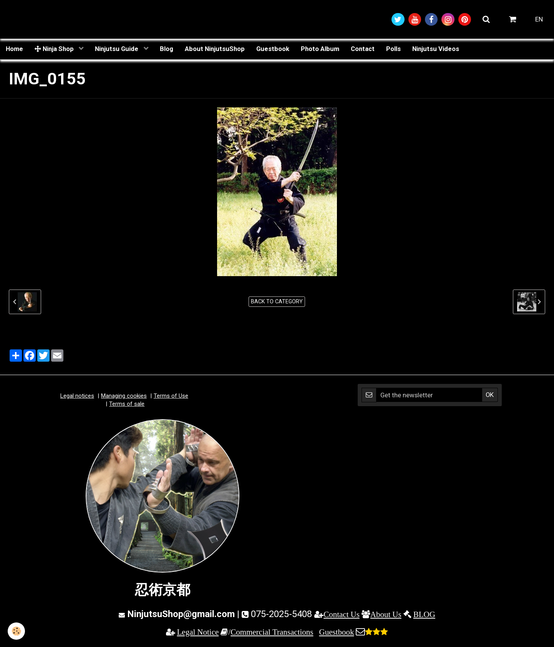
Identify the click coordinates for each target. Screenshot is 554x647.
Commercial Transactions (272, 632)
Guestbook (272, 49)
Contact (363, 49)
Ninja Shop (55, 49)
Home (14, 49)
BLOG (424, 614)
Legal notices (77, 395)
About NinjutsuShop (215, 49)
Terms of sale (126, 403)
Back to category (277, 301)
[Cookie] (16, 631)
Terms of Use (171, 395)
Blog (166, 49)
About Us (385, 614)
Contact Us (341, 614)
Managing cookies (124, 395)
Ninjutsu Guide (117, 49)
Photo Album (320, 49)
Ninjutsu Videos (435, 49)
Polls (393, 49)
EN (539, 19)
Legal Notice (198, 632)
